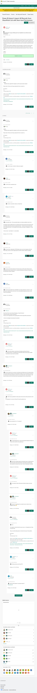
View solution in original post (8, 101)
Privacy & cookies (2, 684)
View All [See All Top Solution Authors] (4, 643)
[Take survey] (6, 620)
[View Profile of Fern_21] (7, 27)
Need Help (7, 59)
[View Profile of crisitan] (9, 158)
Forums (12, 14)
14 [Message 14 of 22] (8, 356)
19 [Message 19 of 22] (6, 187)
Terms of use (2, 686)
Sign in (26, 5)
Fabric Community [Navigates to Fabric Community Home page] (11, 1)
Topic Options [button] (31, 22)
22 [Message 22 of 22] (8, 169)
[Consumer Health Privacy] (12, 690)
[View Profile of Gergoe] (7, 178)
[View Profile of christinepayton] (9, 365)
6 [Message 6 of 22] (10, 424)
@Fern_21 (7, 310)
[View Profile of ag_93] (11, 575)
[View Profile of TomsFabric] (7, 262)
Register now (31, 10)
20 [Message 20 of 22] (8, 206)
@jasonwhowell (10, 584)
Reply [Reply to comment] (31, 106)
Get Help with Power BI (21, 14)
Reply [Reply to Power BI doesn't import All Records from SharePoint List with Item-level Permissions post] (31, 64)
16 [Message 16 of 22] (6, 274)
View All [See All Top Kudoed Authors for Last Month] (4, 663)
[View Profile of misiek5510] (9, 196)
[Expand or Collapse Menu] (1, 4)
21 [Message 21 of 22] (6, 104)
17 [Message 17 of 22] (6, 253)
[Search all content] (24, 8)
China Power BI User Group (18, 544)
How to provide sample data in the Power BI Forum (23, 98)
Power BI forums (6, 14)
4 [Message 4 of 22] (10, 587)
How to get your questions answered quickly (9, 98)
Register (22, 5)
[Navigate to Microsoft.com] (3, 1)
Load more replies (18, 595)
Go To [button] (32, 5)
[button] (26, 23)
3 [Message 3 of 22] (8, 404)
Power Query (30, 14)
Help (29, 5)
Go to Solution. (19, 55)
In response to (9, 160)
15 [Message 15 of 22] (6, 295)
